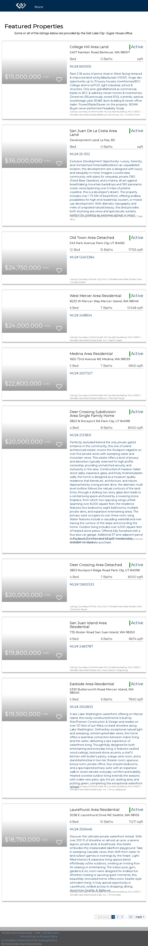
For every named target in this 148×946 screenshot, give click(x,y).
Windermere (51, 932)
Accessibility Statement (16, 940)
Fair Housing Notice (45, 940)
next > (140, 917)
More (39, 7)
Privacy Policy (48, 936)
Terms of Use (28, 936)
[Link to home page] (21, 6)
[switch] (59, 78)
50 (131, 917)
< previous (102, 917)
